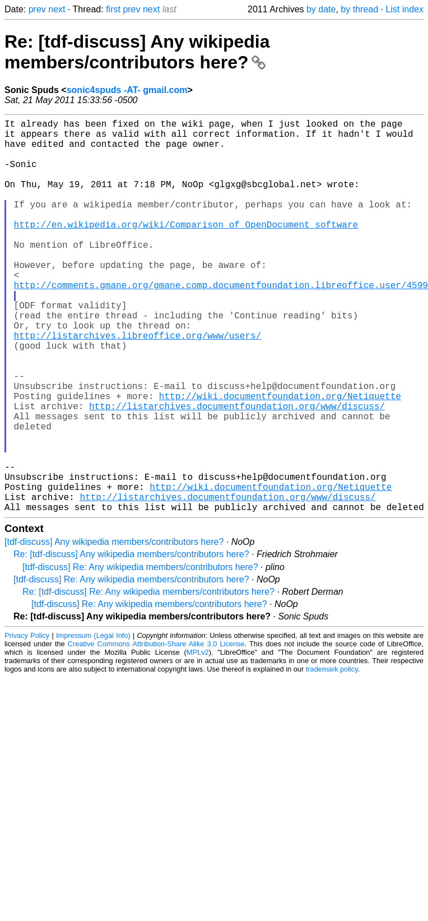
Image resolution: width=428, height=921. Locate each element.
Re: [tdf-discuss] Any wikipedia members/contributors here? (137, 51)
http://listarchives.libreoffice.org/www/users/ (138, 384)
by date (321, 9)
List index (404, 9)
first (113, 9)
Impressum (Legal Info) (93, 723)
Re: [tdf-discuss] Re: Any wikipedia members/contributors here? (148, 679)
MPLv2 (198, 739)
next (56, 9)
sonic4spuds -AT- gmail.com (127, 90)
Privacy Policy (26, 723)
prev (37, 9)
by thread (359, 9)
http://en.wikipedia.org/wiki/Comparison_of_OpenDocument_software (186, 249)
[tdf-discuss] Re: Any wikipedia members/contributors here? (140, 654)
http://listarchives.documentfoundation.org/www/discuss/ (237, 471)
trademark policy (332, 756)
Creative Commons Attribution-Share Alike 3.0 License (156, 731)
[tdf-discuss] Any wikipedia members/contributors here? (114, 629)
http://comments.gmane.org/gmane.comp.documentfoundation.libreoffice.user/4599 (221, 323)
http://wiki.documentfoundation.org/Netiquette (280, 458)
